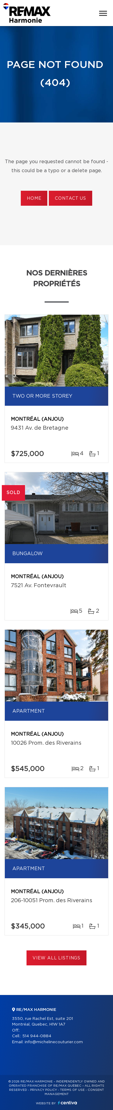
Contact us (70, 198)
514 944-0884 (36, 1036)
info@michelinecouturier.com (54, 1042)
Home (34, 198)
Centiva (67, 1103)
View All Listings (56, 958)
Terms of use (72, 1089)
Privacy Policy (43, 1089)
